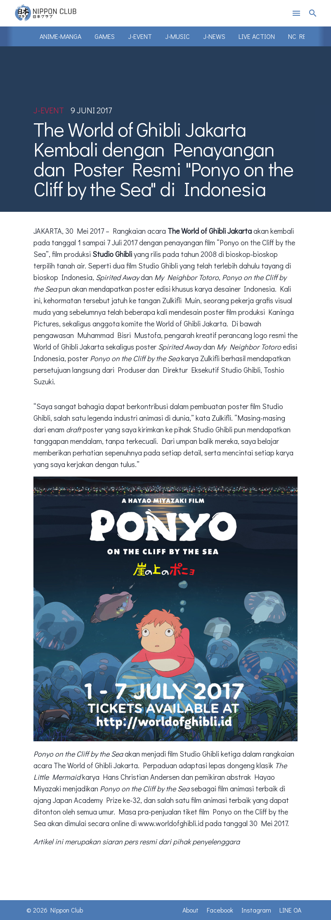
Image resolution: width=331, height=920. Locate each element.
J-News (214, 36)
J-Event (140, 36)
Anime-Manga (60, 36)
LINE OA (290, 910)
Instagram (256, 910)
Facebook (220, 910)
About (190, 910)
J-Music (177, 36)
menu (296, 13)
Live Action (257, 36)
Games (105, 36)
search (313, 13)
